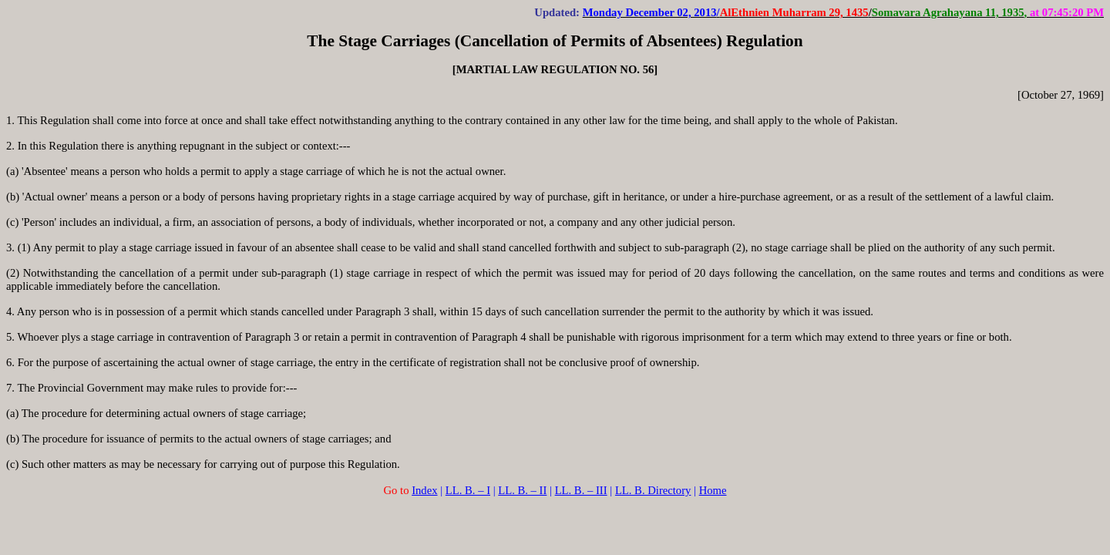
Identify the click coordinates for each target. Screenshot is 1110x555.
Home (713, 490)
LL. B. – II (522, 490)
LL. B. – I (468, 490)
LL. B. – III (581, 490)
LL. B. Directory (653, 490)
